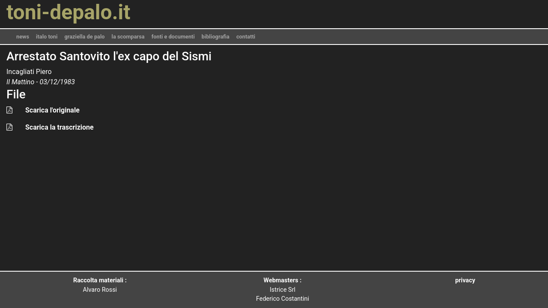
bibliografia (215, 36)
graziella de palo (84, 36)
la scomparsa (128, 36)
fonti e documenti (173, 36)
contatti (245, 36)
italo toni (46, 36)
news (22, 36)
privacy (465, 280)
